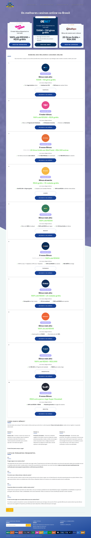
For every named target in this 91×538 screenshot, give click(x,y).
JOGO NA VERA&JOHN (19, 44)
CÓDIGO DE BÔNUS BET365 (77, 4)
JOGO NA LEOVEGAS (71, 44)
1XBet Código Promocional (47, 4)
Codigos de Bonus (31, 4)
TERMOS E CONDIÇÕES (65, 524)
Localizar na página (13, 521)
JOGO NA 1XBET (45, 44)
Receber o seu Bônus (45, 94)
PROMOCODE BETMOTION (62, 4)
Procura (28, 525)
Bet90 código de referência (39, 526)
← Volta (9, 510)
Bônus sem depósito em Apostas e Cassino (43, 524)
